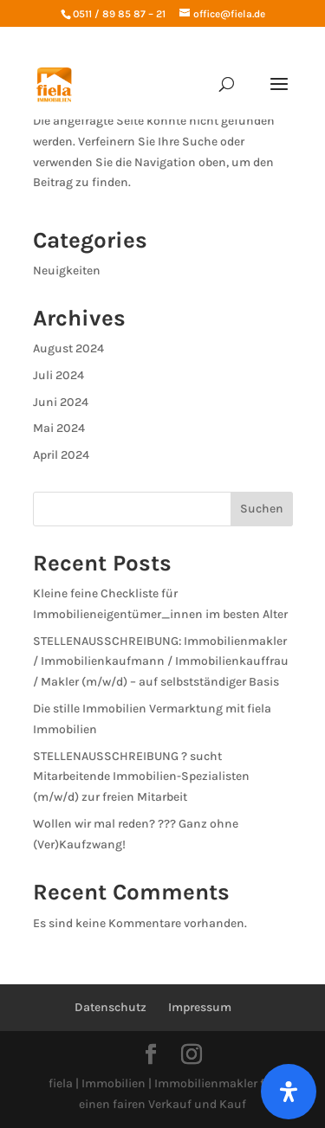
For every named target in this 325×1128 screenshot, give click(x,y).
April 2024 (61, 455)
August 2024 (68, 348)
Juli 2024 (58, 375)
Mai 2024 (59, 428)
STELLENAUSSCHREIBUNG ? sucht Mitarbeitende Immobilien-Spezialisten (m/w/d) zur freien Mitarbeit (141, 777)
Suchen (261, 508)
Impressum (199, 1007)
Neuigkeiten (67, 270)
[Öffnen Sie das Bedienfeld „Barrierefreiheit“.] (288, 1091)
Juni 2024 (60, 402)
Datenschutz (110, 1007)
